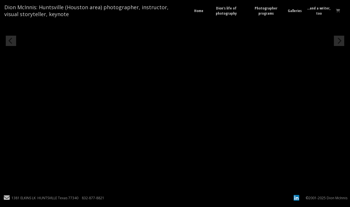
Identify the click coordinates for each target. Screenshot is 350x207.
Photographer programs (266, 10)
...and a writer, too (319, 10)
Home (198, 10)
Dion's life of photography (226, 10)
